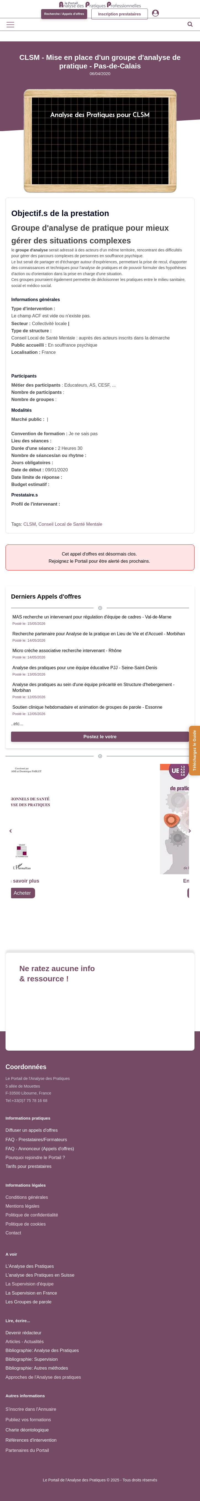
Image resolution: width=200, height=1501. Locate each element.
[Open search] (190, 24)
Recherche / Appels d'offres (64, 13)
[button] (10, 831)
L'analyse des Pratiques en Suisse (40, 1274)
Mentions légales (22, 1206)
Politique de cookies (26, 1223)
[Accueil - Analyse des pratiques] (100, 4)
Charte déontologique (27, 1429)
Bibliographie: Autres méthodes (37, 1367)
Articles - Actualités (25, 1341)
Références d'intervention (31, 1440)
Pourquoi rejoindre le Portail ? (35, 1157)
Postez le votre (100, 736)
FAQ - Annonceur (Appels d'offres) (40, 1148)
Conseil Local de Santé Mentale (70, 524)
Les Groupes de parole (29, 1301)
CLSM (29, 524)
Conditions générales (27, 1197)
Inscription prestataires (119, 14)
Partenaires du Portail (28, 1450)
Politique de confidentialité (32, 1214)
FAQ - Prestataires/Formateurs (36, 1139)
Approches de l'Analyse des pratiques (43, 1377)
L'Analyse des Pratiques (30, 1266)
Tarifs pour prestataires (29, 1166)
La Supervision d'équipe (30, 1283)
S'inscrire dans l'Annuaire (31, 1409)
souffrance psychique (123, 256)
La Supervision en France (31, 1292)
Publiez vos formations (28, 1419)
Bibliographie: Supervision (32, 1359)
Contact (13, 1232)
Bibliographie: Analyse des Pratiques (42, 1350)
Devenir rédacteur (23, 1332)
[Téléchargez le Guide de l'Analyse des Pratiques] (194, 750)
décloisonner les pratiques (120, 279)
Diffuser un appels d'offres (32, 1130)
